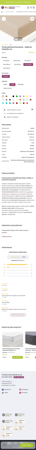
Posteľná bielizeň (9, 11)
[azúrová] (3, 103)
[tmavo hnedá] (30, 99)
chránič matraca (13, 210)
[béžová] (3, 96)
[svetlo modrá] (23, 99)
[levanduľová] (30, 96)
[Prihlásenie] (28, 7)
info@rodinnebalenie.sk (12, 375)
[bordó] (17, 103)
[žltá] (27, 96)
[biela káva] (13, 99)
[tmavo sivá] (6, 99)
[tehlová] (20, 99)
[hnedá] (6, 96)
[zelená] (17, 96)
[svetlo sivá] (3, 99)
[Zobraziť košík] (33, 7)
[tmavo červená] (23, 103)
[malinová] (27, 103)
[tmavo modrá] (10, 99)
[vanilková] (17, 99)
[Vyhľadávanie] (31, 7)
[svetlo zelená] (27, 99)
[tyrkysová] (6, 103)
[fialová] (20, 96)
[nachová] (13, 103)
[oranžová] (23, 96)
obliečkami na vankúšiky (18, 194)
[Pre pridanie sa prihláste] (32, 19)
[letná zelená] (20, 103)
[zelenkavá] (10, 103)
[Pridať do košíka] (17, 357)
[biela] (10, 96)
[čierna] (13, 96)
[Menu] (2, 7)
